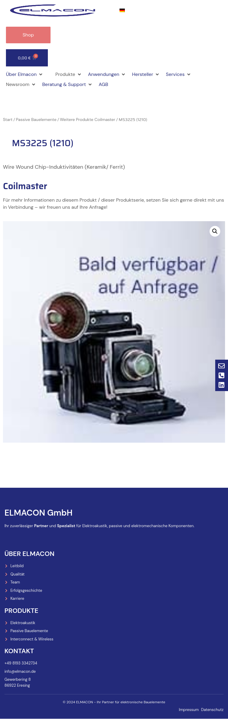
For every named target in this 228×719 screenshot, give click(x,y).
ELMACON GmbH (38, 512)
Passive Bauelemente (36, 119)
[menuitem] (122, 11)
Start (7, 119)
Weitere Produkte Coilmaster (87, 119)
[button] (24, 74)
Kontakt (19, 651)
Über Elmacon (29, 553)
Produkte (21, 610)
